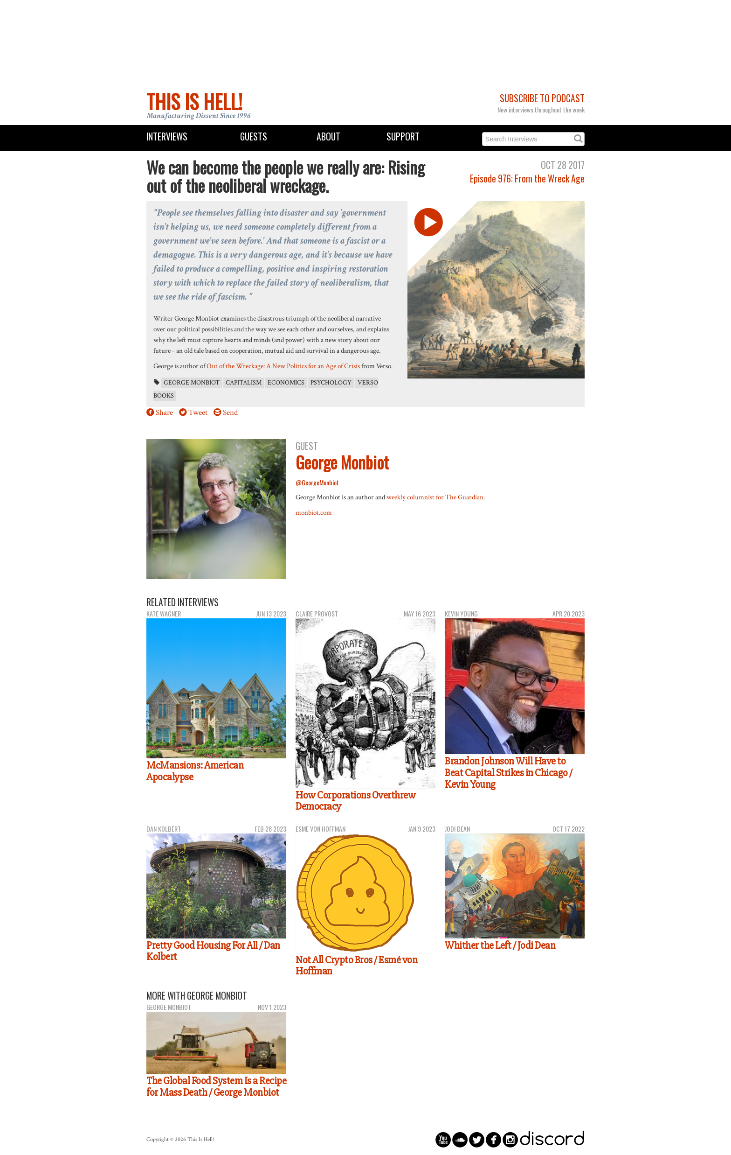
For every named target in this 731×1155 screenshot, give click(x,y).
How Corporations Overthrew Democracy (355, 801)
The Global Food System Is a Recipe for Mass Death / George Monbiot (216, 1086)
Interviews (166, 136)
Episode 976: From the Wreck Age (527, 178)
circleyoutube (443, 1139)
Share (164, 412)
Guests (253, 136)
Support (403, 136)
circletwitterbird (476, 1139)
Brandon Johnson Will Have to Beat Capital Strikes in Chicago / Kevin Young (508, 773)
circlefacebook (493, 1139)
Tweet (197, 412)
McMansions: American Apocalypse (194, 771)
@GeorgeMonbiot (317, 482)
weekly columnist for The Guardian (434, 497)
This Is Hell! (194, 101)
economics (286, 382)
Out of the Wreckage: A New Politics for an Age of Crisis (283, 366)
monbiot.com (314, 512)
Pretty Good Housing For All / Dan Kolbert (213, 951)
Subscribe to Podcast (542, 98)
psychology (331, 382)
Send (230, 412)
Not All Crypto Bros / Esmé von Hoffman (356, 965)
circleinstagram (510, 1139)
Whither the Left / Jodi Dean (500, 945)
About (328, 136)
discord (552, 1139)
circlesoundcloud (460, 1139)
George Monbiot (192, 382)
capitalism (244, 382)
